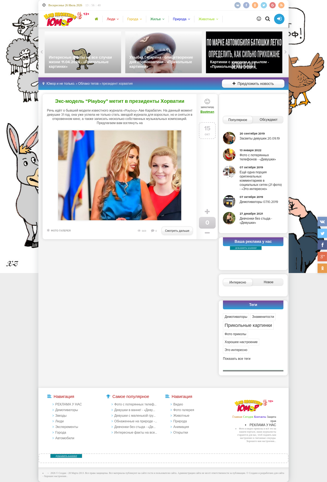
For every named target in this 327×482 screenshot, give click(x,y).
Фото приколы (235, 334)
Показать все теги (236, 359)
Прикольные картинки (248, 325)
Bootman (207, 112)
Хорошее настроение (241, 342)
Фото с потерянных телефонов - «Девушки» (135, 404)
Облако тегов (88, 84)
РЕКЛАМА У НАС (68, 404)
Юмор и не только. (61, 84)
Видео (178, 404)
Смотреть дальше (177, 231)
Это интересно (236, 350)
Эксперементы (66, 427)
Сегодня (248, 416)
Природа (179, 19)
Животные (207, 19)
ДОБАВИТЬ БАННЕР (246, 248)
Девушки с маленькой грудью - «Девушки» (135, 416)
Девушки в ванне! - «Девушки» (135, 410)
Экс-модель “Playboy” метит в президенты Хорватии (119, 101)
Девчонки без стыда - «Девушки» (135, 427)
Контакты (260, 416)
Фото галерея (61, 230)
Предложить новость (253, 84)
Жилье (155, 19)
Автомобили (64, 438)
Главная (237, 416)
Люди (111, 19)
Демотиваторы (236, 317)
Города (132, 19)
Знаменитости (263, 317)
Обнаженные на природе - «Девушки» (135, 421)
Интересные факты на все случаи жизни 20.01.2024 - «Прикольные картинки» (135, 432)
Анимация (181, 427)
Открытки (180, 432)
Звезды (61, 416)
